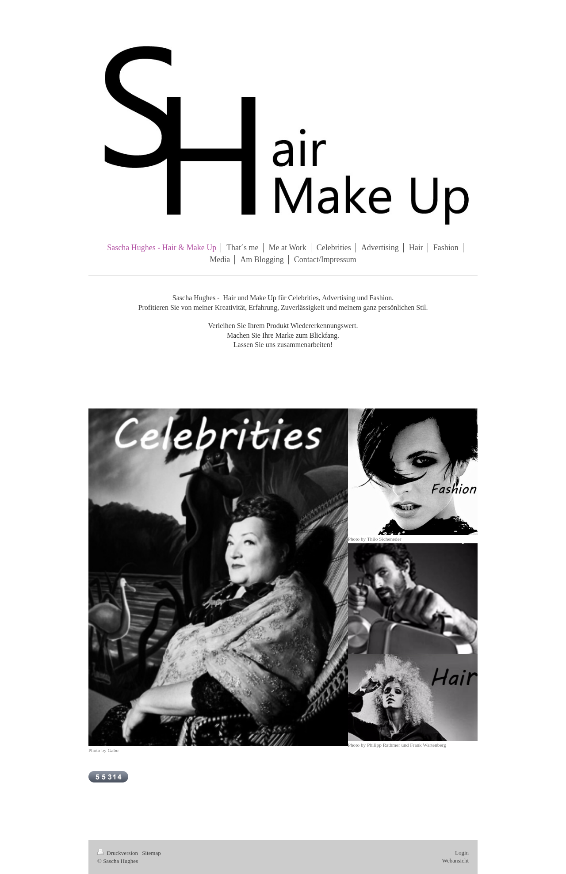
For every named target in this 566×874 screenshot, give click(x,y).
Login (462, 852)
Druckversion (118, 853)
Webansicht (455, 860)
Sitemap (151, 853)
